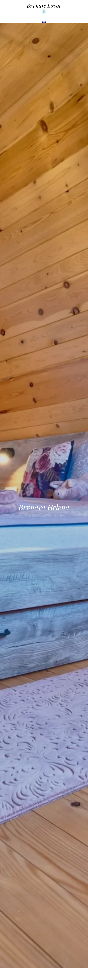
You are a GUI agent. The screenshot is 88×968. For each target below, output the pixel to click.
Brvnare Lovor (44, 5)
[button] (44, 11)
